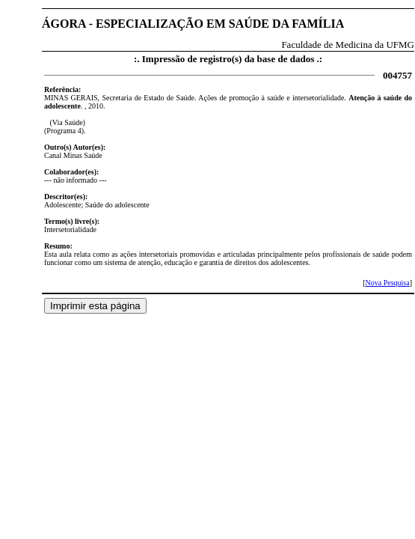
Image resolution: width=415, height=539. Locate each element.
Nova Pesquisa (387, 282)
